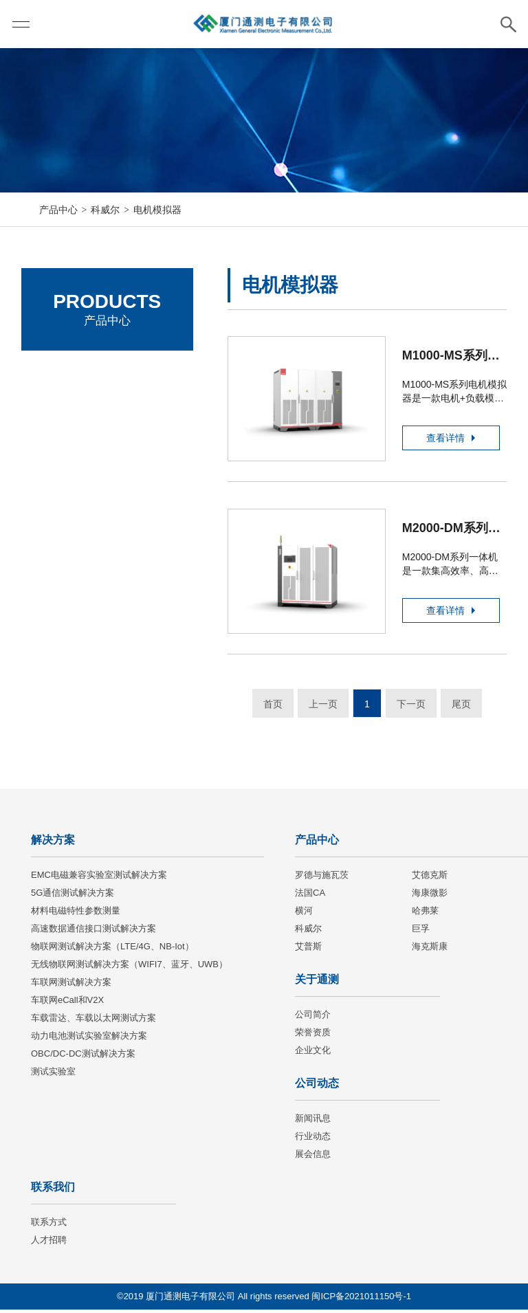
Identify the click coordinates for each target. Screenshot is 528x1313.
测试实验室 (53, 1075)
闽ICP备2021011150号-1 (361, 1299)
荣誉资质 (313, 1035)
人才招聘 (49, 1243)
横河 (304, 914)
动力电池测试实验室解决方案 (89, 1039)
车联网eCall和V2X (67, 1003)
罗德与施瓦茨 (69, 371)
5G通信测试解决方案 (72, 896)
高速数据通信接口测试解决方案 (93, 932)
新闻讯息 (313, 1121)
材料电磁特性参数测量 (75, 914)
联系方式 (49, 1225)
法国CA (56, 447)
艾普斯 (308, 950)
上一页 (323, 707)
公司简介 (313, 1018)
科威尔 (105, 209)
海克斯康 (430, 950)
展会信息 (313, 1157)
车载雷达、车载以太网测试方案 (93, 1021)
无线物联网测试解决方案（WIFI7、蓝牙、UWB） (129, 967)
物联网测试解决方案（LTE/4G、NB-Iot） (112, 950)
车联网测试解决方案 (71, 985)
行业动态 (313, 1139)
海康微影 (59, 485)
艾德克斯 (59, 409)
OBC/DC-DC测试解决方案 (83, 1057)
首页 (273, 707)
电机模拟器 (157, 209)
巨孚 (421, 932)
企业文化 (313, 1053)
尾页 (461, 707)
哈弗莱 (425, 914)
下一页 (411, 707)
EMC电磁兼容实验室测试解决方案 (99, 878)
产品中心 (58, 209)
